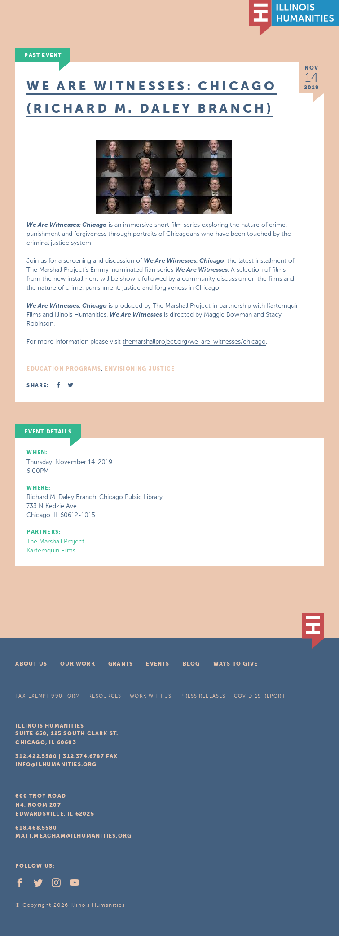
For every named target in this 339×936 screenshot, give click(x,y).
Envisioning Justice (140, 369)
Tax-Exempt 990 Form (47, 696)
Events (157, 664)
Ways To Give (235, 664)
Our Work (77, 664)
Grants (120, 664)
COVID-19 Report (259, 696)
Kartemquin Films (50, 550)
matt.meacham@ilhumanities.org (73, 836)
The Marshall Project (55, 541)
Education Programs (63, 369)
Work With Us (151, 696)
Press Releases (203, 696)
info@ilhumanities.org (56, 764)
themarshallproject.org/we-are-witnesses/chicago (194, 341)
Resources (104, 696)
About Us (31, 664)
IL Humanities (294, 18)
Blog (191, 664)
